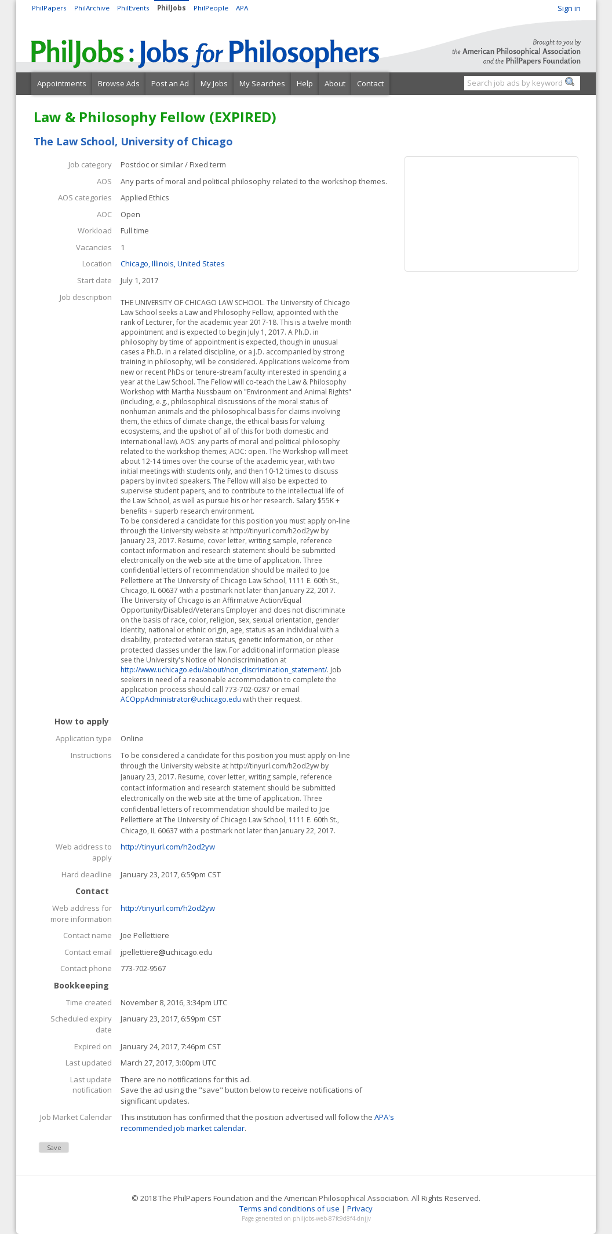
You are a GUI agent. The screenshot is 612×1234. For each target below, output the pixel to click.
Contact (370, 83)
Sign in (569, 8)
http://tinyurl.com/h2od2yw (168, 846)
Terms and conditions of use (289, 1208)
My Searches (262, 83)
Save (54, 1147)
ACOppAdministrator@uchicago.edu (181, 699)
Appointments (61, 83)
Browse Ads (119, 83)
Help (305, 83)
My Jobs (214, 83)
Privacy (360, 1208)
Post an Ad (170, 83)
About (335, 83)
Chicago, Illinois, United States (173, 263)
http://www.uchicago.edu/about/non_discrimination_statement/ (224, 670)
